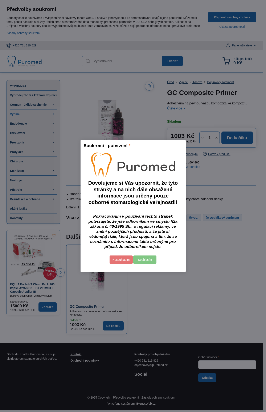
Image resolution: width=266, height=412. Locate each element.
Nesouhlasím (121, 259)
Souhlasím (145, 259)
